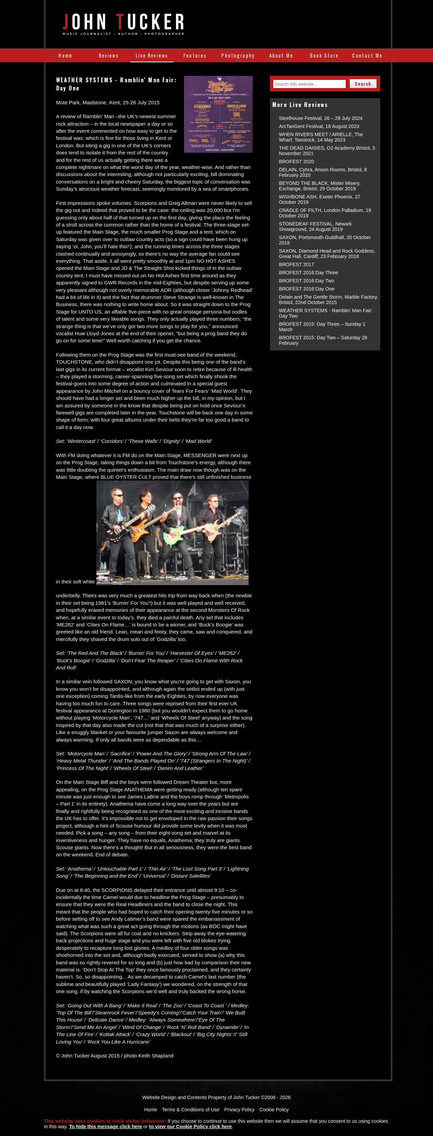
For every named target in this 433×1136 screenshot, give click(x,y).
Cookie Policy (274, 1109)
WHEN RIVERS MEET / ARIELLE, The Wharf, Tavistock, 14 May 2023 (321, 137)
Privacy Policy (239, 1109)
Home (65, 55)
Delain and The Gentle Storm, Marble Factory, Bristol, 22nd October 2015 (328, 299)
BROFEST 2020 (296, 161)
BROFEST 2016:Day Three (308, 272)
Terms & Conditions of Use (191, 1109)
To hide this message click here (105, 1126)
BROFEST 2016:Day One (307, 289)
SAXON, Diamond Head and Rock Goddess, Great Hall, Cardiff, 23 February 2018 (327, 253)
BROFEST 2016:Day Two (306, 280)
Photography (238, 55)
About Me (281, 55)
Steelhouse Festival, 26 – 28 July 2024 (321, 118)
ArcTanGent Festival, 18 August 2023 (319, 126)
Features (194, 55)
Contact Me (367, 55)
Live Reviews (152, 55)
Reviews (109, 55)
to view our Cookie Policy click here (190, 1126)
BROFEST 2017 (296, 264)
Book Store (324, 55)
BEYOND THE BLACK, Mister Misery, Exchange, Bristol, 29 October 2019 (320, 185)
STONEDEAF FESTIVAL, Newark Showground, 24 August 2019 (315, 226)
